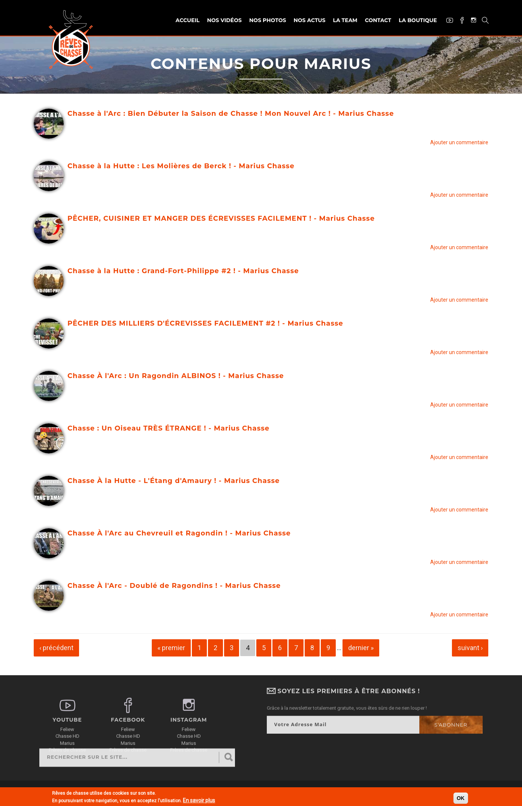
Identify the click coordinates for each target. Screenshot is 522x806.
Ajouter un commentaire (459, 142)
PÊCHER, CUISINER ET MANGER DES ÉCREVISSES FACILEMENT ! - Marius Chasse (221, 218)
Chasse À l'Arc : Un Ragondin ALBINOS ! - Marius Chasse (175, 376)
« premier (171, 648)
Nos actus (309, 20)
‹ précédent (56, 648)
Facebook (459, 21)
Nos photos (267, 20)
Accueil (188, 20)
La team (345, 20)
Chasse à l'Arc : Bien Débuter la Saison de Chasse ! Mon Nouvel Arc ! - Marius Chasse (230, 113)
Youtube (447, 21)
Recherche (482, 21)
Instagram (470, 20)
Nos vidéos (224, 20)
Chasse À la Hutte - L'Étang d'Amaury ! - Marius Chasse (173, 481)
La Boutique (418, 20)
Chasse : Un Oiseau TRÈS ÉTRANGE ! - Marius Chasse (168, 428)
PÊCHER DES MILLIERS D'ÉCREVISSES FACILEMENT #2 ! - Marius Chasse (205, 323)
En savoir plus (199, 801)
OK (461, 799)
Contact (378, 20)
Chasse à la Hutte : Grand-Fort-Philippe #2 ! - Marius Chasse (183, 271)
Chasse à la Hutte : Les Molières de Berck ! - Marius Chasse (181, 166)
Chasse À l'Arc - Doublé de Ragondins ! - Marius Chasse (174, 586)
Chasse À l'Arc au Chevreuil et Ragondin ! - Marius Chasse (179, 533)
